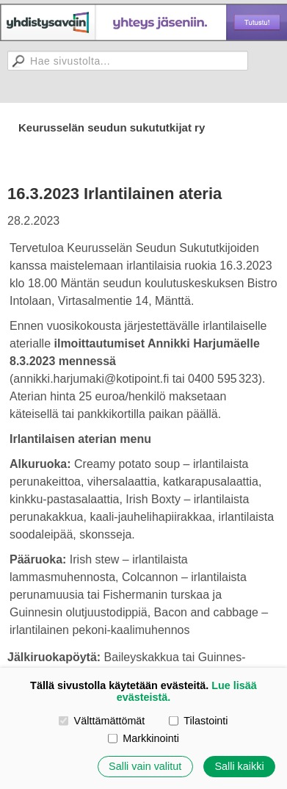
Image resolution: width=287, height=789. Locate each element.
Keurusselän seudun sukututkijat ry (111, 127)
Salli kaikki (239, 766)
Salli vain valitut (145, 766)
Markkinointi (143, 738)
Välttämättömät (102, 721)
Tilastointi (198, 721)
